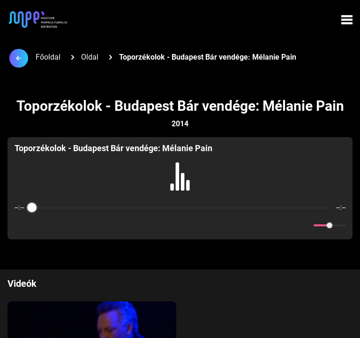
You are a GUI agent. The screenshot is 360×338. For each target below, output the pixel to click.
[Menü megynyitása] (346, 19)
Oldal (89, 57)
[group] (180, 188)
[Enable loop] (21, 225)
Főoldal (48, 57)
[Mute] (305, 225)
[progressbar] (180, 207)
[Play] (180, 225)
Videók (22, 283)
